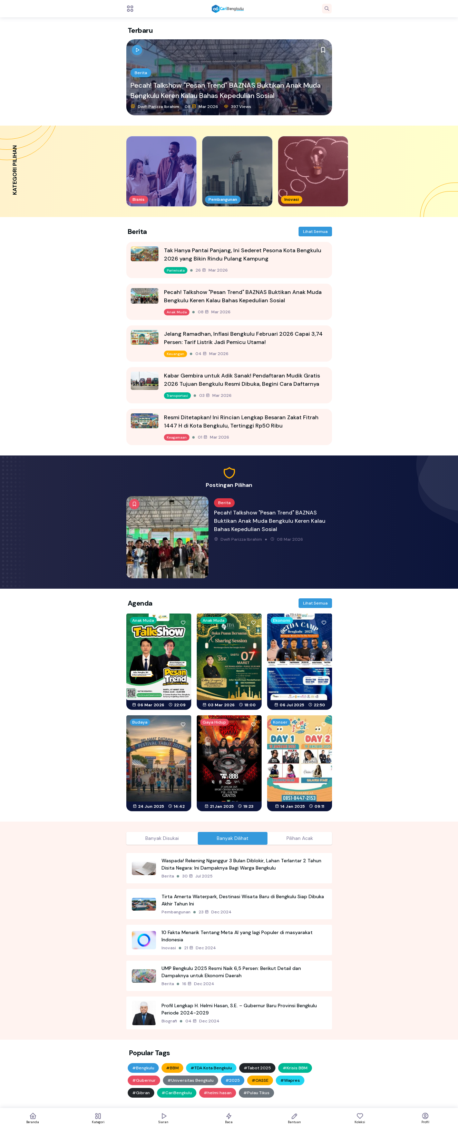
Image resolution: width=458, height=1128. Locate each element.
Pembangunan (176, 912)
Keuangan (175, 354)
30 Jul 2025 (197, 876)
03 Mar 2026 (215, 395)
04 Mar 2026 (211, 353)
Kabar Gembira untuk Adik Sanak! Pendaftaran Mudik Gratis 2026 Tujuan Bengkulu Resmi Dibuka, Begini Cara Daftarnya (242, 380)
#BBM (172, 1068)
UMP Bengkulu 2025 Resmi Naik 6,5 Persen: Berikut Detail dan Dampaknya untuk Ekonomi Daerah (231, 972)
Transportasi (177, 395)
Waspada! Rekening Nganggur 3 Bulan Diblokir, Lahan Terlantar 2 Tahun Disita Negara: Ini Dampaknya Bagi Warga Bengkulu (241, 864)
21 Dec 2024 (200, 948)
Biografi (169, 1021)
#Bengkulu (143, 1068)
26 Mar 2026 (212, 270)
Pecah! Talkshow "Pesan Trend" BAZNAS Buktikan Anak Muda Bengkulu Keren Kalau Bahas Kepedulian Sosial (225, 90)
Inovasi (169, 948)
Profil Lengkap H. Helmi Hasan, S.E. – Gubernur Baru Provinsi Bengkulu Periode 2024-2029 (239, 1009)
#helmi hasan (218, 1093)
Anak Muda (177, 312)
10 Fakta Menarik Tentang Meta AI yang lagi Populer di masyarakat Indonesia (237, 936)
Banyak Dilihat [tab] (233, 838)
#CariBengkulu (177, 1093)
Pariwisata (176, 270)
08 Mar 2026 (201, 106)
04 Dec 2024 (202, 1021)
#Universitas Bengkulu (190, 1080)
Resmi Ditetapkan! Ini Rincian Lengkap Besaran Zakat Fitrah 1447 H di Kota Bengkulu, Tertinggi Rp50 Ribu (241, 421)
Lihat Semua (315, 231)
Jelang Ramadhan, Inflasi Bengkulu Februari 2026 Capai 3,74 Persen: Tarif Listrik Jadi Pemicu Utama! (243, 338)
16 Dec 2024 (198, 984)
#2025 (232, 1080)
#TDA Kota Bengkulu (211, 1068)
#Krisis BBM (295, 1068)
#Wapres (290, 1080)
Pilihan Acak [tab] (299, 838)
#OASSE (260, 1080)
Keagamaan (177, 437)
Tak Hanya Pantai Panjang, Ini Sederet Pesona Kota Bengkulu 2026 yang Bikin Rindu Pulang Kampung (242, 254)
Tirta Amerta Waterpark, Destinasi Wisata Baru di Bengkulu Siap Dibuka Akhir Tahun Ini (243, 900)
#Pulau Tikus (256, 1093)
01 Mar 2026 (213, 437)
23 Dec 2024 (215, 912)
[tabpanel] (229, 941)
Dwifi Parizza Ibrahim (154, 106)
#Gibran (141, 1093)
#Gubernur (144, 1080)
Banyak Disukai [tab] (162, 838)
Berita (141, 73)
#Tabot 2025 (257, 1068)
